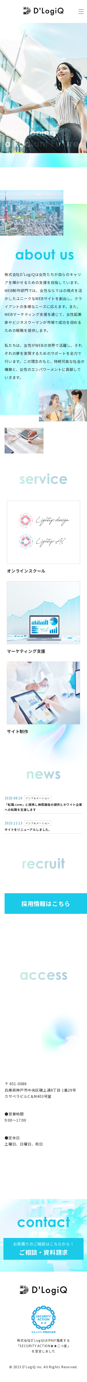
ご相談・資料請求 (43, 1248)
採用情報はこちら (45, 903)
